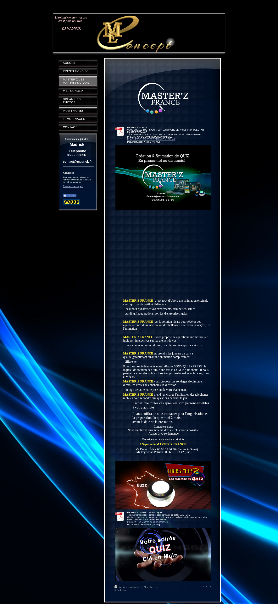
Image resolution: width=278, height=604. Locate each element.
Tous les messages (73, 186)
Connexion (207, 586)
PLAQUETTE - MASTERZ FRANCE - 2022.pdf (151, 139)
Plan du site (151, 587)
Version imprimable (127, 587)
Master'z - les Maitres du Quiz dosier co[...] (149, 522)
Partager (70, 195)
